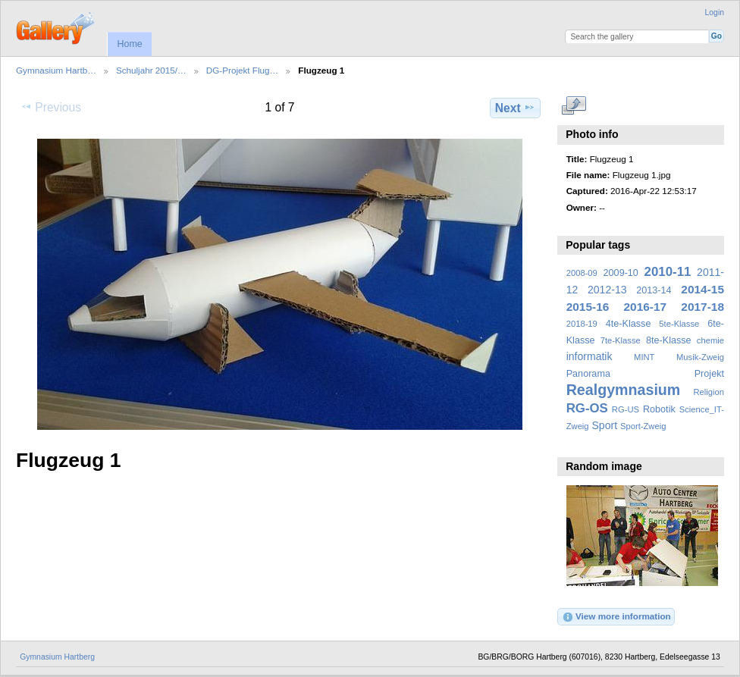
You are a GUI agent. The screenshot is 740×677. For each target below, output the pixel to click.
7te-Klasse (620, 340)
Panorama (588, 373)
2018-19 (581, 323)
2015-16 (588, 306)
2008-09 (581, 272)
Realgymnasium (623, 389)
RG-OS (587, 408)
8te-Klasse (668, 340)
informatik (589, 356)
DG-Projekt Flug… (242, 70)
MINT (644, 357)
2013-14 (653, 290)
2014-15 (702, 289)
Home (129, 44)
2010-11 (667, 272)
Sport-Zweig (643, 426)
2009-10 (621, 273)
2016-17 (645, 306)
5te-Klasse (679, 323)
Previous (50, 107)
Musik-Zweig (700, 357)
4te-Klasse (628, 323)
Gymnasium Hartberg (57, 657)
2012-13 (607, 290)
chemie (710, 340)
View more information (616, 617)
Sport (605, 425)
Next (515, 107)
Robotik (659, 409)
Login (714, 12)
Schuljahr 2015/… (151, 70)
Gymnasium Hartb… (56, 70)
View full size (574, 106)
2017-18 (702, 306)
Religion (708, 391)
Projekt (709, 373)
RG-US (625, 409)
